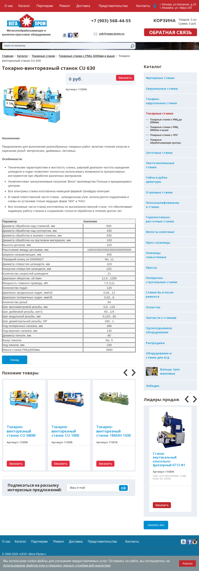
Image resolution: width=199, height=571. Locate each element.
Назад (14, 359)
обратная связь (170, 32)
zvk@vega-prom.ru (111, 33)
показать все (156, 525)
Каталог (22, 56)
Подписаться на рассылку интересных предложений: (35, 487)
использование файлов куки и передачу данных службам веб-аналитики (56, 565)
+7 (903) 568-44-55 (111, 20)
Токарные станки (159, 113)
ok (123, 488)
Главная (7, 56)
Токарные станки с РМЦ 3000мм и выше (86, 56)
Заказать (162, 505)
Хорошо (187, 563)
